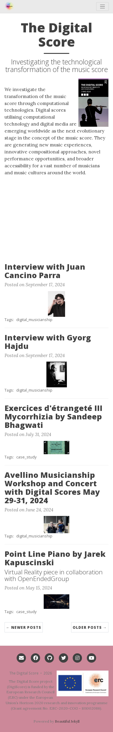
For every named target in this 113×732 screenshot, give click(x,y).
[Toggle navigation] (102, 6)
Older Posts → (90, 627)
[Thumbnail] (56, 303)
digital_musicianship (34, 319)
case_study (26, 457)
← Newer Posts (23, 627)
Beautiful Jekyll (67, 721)
